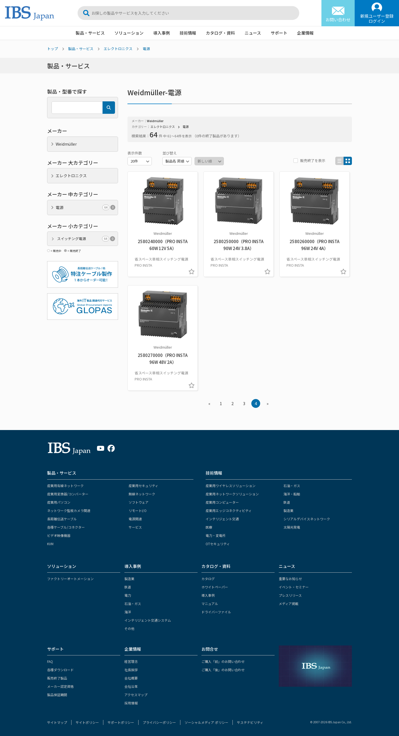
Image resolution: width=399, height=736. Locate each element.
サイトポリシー (87, 722)
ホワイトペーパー (214, 587)
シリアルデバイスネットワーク (306, 518)
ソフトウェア (139, 502)
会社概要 (131, 678)
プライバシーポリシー (159, 722)
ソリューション (129, 33)
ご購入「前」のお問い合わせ (223, 661)
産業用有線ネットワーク (65, 485)
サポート (279, 33)
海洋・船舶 (291, 493)
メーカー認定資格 (60, 686)
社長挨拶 (131, 669)
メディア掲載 (288, 603)
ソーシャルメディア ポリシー (206, 722)
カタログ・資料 (220, 33)
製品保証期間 (57, 694)
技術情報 (188, 33)
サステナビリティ (250, 722)
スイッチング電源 (86, 238)
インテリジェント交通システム (147, 620)
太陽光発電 (291, 527)
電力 (127, 595)
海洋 (127, 611)
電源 (146, 48)
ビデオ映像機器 (58, 535)
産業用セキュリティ (143, 485)
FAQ (50, 661)
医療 (209, 527)
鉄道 (286, 502)
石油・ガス (291, 485)
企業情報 (305, 33)
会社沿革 (131, 686)
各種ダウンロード (60, 669)
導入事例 (161, 33)
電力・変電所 (216, 535)
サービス (135, 527)
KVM (50, 543)
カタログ (208, 578)
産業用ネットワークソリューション (232, 493)
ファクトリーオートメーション (70, 578)
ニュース (253, 33)
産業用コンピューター (222, 502)
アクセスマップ (135, 694)
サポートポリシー (121, 722)
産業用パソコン (58, 502)
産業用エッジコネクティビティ (229, 510)
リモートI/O (138, 510)
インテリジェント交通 (222, 518)
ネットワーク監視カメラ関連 (68, 510)
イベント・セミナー (294, 587)
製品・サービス (90, 33)
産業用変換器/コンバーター (67, 493)
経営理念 (131, 661)
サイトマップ (57, 722)
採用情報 (131, 703)
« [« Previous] (209, 403)
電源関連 (135, 518)
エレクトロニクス (118, 48)
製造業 (288, 510)
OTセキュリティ (218, 543)
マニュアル (209, 603)
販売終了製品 (57, 678)
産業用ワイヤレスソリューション (230, 485)
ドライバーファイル (216, 611)
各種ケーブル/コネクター (66, 527)
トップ (52, 48)
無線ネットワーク (142, 493)
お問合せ (209, 649)
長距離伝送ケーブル (62, 518)
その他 (129, 628)
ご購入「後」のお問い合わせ (223, 669)
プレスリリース (290, 595)
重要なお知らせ (290, 578)
